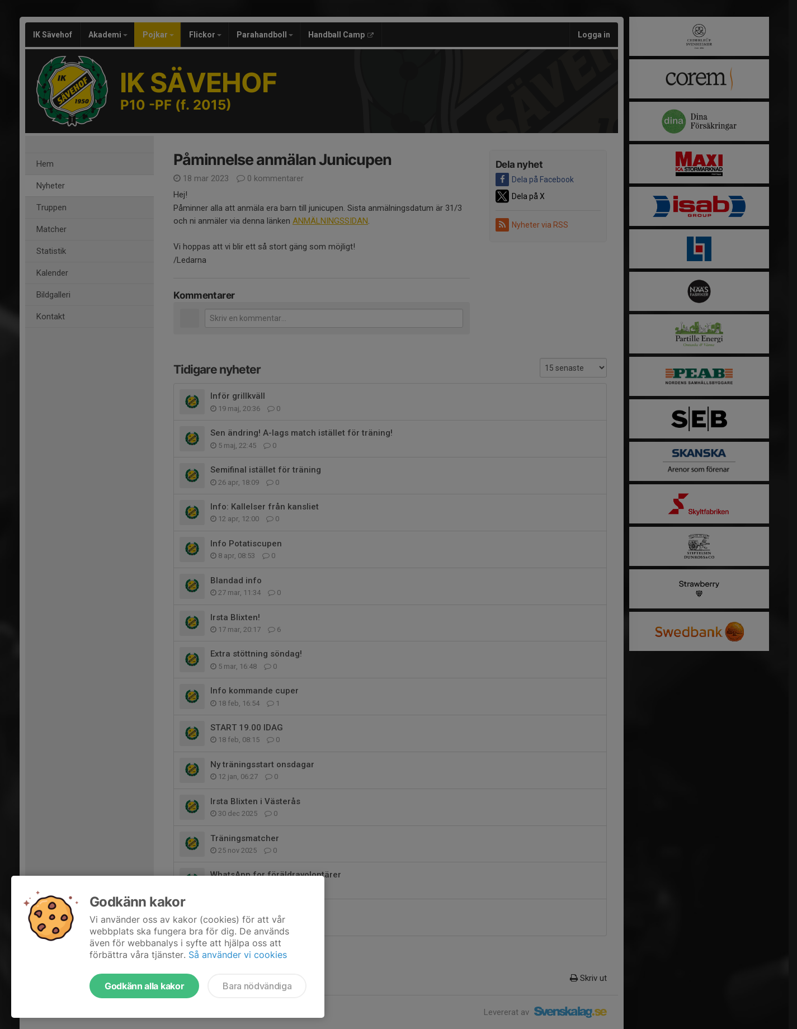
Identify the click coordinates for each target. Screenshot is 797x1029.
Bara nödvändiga (257, 986)
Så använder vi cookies (237, 954)
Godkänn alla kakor (144, 986)
